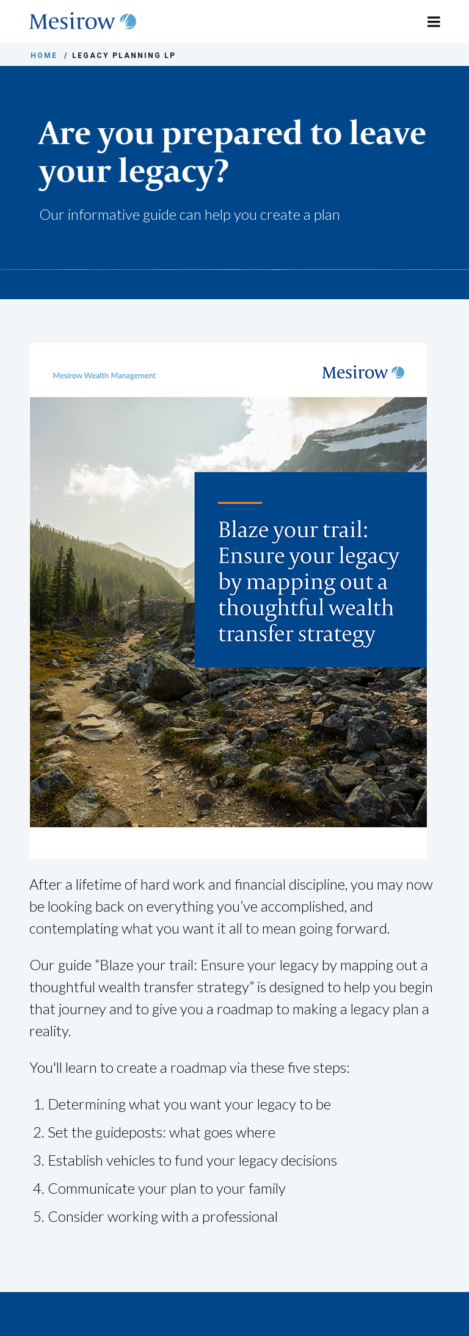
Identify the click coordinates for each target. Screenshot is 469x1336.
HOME (44, 55)
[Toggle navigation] (433, 22)
